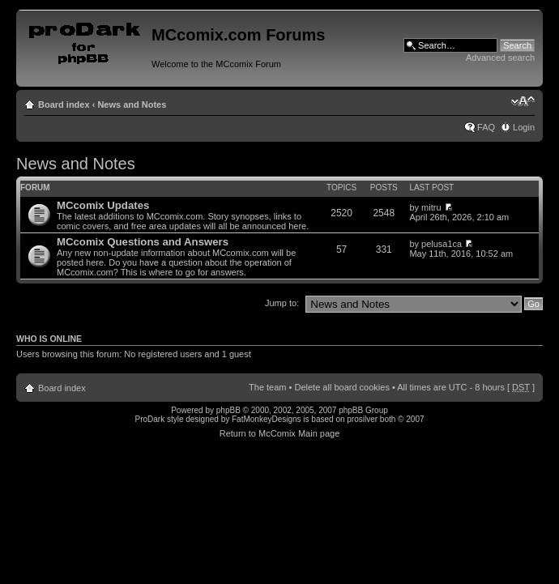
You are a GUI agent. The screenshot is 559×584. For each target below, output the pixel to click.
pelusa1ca (441, 244)
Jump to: (282, 303)
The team (267, 387)
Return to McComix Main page (280, 433)
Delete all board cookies (341, 387)
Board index (64, 104)
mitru (431, 207)
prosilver (362, 419)
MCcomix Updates (103, 205)
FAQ (486, 127)
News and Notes (131, 104)
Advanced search (500, 57)
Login (524, 127)
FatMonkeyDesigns (266, 419)
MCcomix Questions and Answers (142, 242)
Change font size (523, 101)
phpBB (228, 410)
